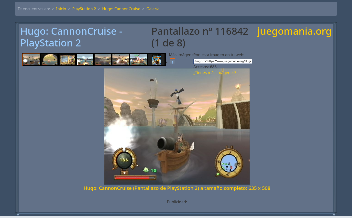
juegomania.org (294, 31)
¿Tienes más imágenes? (214, 72)
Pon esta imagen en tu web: (218, 54)
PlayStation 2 (84, 8)
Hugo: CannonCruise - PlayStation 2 (71, 37)
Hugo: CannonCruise (121, 8)
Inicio (61, 8)
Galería (153, 8)
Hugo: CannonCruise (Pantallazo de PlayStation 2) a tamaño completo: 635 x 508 (177, 188)
